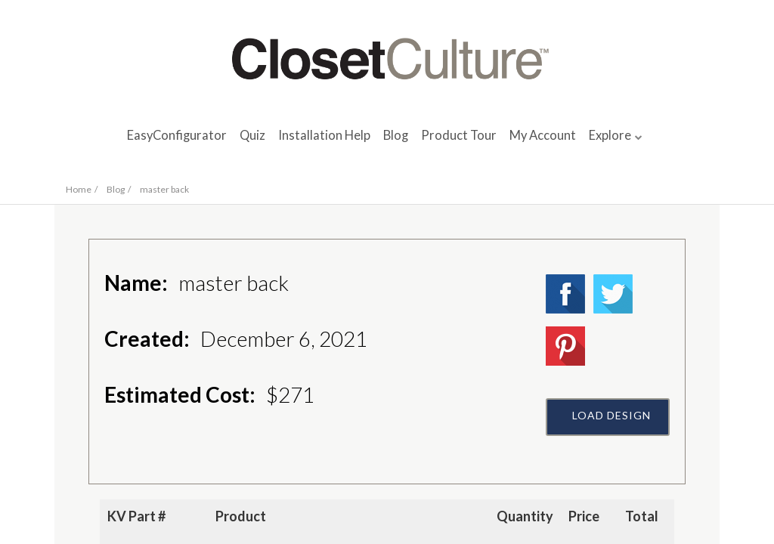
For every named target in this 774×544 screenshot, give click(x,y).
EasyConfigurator (177, 135)
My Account (542, 135)
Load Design (611, 415)
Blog (395, 135)
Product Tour (459, 135)
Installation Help (324, 135)
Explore (610, 135)
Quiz (252, 135)
